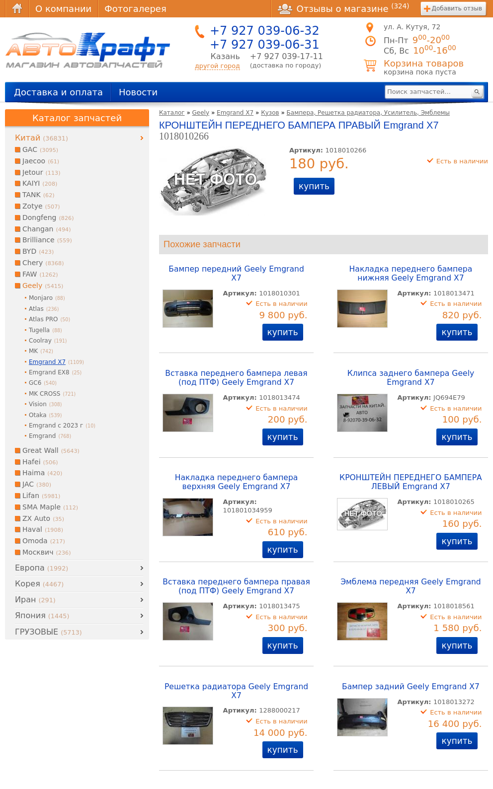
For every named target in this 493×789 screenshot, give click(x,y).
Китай (41, 138)
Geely (201, 112)
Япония (42, 615)
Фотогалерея (135, 8)
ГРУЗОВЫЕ (48, 632)
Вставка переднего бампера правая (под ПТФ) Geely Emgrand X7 (236, 586)
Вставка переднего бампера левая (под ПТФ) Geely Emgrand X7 (236, 378)
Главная (16, 8)
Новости (138, 92)
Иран (35, 599)
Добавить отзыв (457, 8)
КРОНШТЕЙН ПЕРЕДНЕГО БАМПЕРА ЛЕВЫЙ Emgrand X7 (410, 482)
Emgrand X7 (235, 112)
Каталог (172, 112)
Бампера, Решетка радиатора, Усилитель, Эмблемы (368, 112)
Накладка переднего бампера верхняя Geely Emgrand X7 (236, 482)
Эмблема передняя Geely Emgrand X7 (410, 586)
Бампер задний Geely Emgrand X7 (411, 686)
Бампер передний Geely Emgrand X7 (236, 274)
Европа (41, 568)
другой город (217, 66)
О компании (63, 8)
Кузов (270, 112)
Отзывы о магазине (343, 8)
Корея (39, 583)
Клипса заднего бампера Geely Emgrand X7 (411, 378)
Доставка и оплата (58, 92)
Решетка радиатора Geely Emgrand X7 (236, 691)
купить (314, 186)
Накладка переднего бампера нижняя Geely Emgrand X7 (411, 274)
